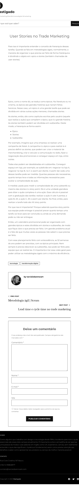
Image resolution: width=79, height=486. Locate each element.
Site (13, 398)
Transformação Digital (30, 263)
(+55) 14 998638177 (7, 465)
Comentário (17, 342)
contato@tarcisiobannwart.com (13, 469)
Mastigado (17, 479)
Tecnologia (14, 263)
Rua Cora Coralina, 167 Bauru (11, 461)
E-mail (15, 387)
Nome (15, 375)
